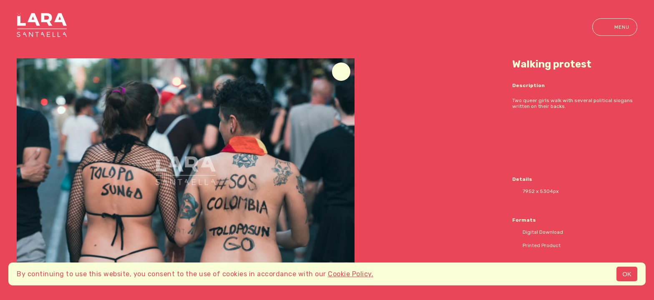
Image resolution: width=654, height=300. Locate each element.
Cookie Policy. (350, 274)
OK (626, 274)
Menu (614, 27)
